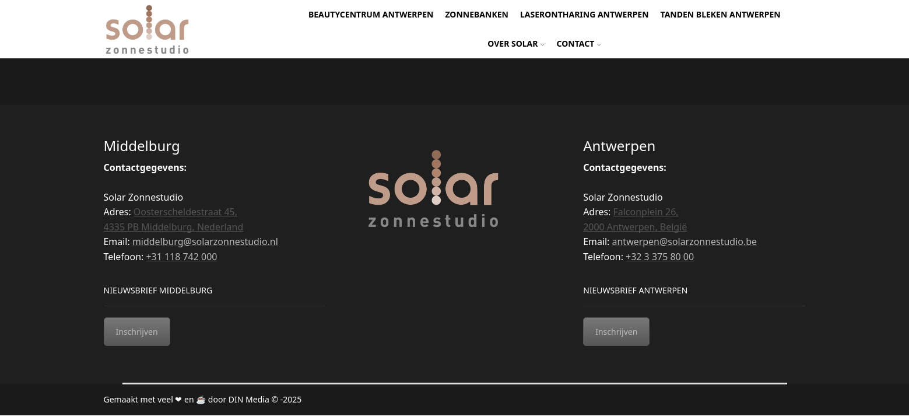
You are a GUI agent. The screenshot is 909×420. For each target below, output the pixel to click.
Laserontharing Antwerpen (584, 14)
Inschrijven (137, 331)
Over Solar (516, 43)
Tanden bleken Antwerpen (721, 14)
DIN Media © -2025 (265, 399)
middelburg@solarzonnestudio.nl (205, 241)
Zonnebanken (476, 14)
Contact (578, 43)
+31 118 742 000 (181, 256)
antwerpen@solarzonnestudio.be (684, 241)
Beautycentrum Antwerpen (371, 14)
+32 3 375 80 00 (660, 256)
